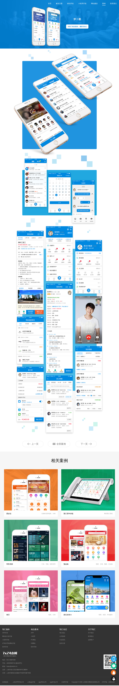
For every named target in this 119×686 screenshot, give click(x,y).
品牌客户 (91, 640)
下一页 (86, 444)
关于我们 (91, 633)
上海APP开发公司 (18, 682)
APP (32, 633)
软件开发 (5, 647)
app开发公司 (42, 682)
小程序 (33, 637)
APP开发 (5, 633)
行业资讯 (62, 640)
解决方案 (59, 3)
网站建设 (94, 3)
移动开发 (70, 3)
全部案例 (59, 444)
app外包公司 (54, 682)
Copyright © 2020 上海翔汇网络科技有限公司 (86, 682)
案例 (104, 3)
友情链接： (5, 682)
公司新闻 (62, 637)
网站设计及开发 (7, 637)
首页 (49, 3)
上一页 (32, 444)
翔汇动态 (63, 630)
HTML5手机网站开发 (8, 644)
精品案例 (34, 630)
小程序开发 (82, 3)
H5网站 (33, 644)
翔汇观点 (62, 633)
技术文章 (62, 644)
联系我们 (113, 3)
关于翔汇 (92, 630)
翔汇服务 (6, 630)
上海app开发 (31, 682)
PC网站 (33, 640)
